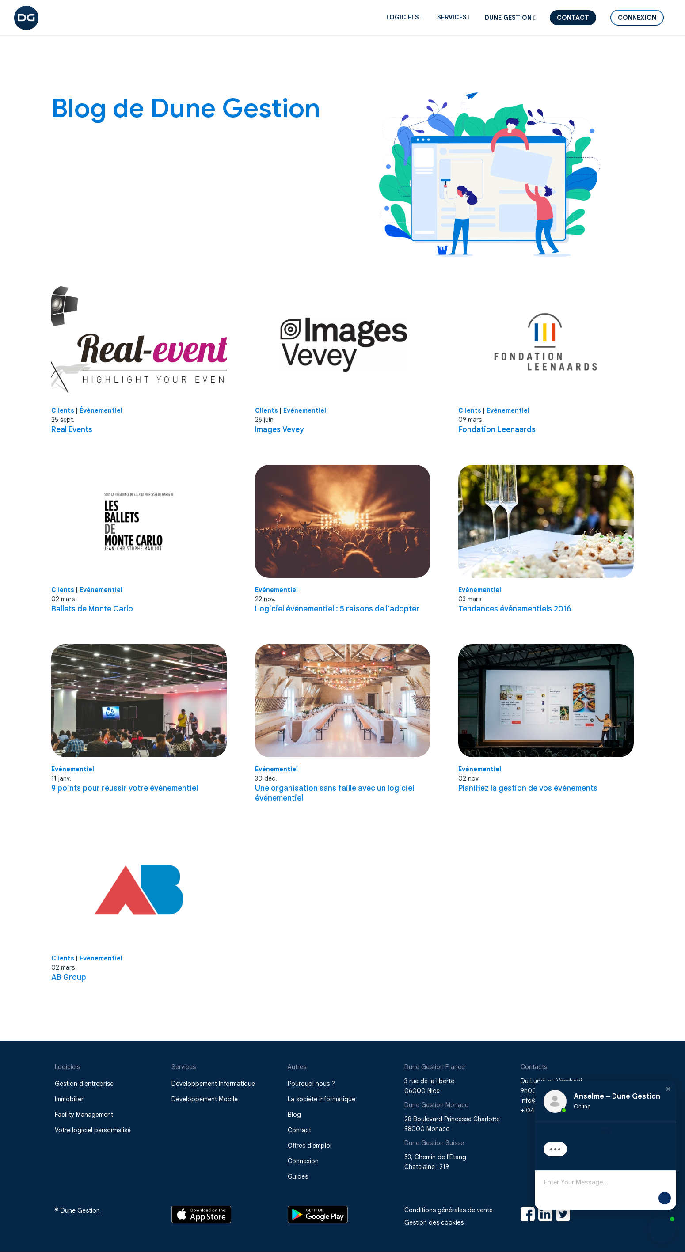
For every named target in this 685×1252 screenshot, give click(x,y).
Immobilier (69, 1099)
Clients (62, 410)
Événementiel (101, 410)
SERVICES (454, 17)
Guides (298, 1176)
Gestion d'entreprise (84, 1084)
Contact (573, 18)
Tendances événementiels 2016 (514, 609)
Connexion (637, 18)
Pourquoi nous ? (311, 1084)
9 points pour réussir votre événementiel (124, 788)
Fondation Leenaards (497, 429)
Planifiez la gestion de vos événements (527, 788)
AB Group (68, 977)
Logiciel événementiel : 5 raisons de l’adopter (337, 609)
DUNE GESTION (510, 18)
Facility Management (84, 1115)
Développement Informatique (213, 1084)
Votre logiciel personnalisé (93, 1130)
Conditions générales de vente (448, 1210)
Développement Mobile (204, 1099)
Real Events (71, 429)
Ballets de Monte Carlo (92, 609)
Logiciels (404, 17)
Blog (294, 1115)
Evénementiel (304, 410)
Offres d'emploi (309, 1146)
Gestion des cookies (434, 1222)
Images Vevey (279, 429)
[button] (668, 1096)
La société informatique (321, 1099)
